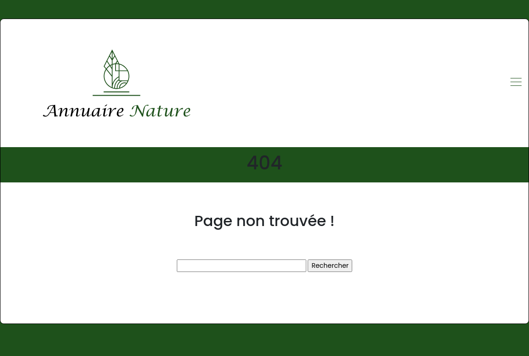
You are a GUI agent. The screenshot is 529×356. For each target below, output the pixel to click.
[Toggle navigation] (516, 83)
